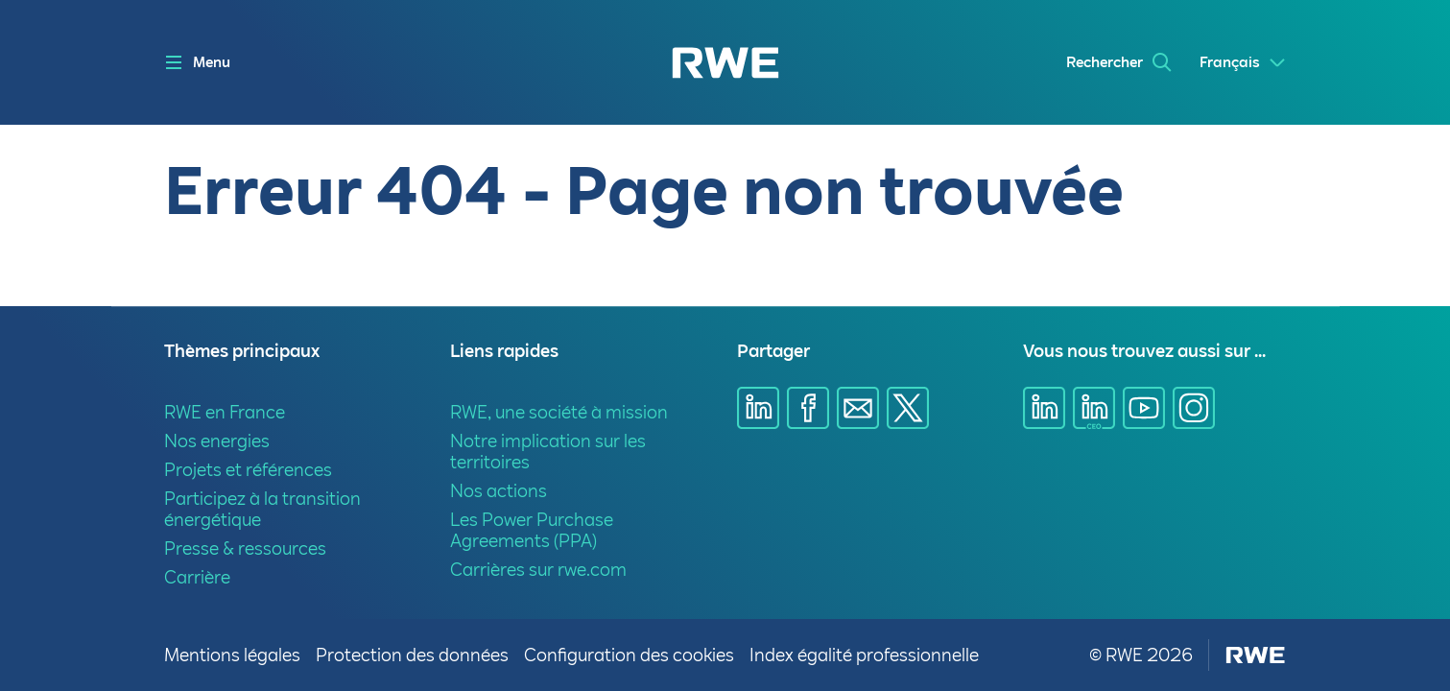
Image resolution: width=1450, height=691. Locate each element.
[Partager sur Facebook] (808, 408)
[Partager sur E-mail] (858, 408)
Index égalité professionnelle (864, 655)
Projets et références (248, 470)
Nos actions (498, 491)
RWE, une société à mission (559, 412)
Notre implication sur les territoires (548, 451)
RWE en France (224, 412)
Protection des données (412, 655)
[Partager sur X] (908, 408)
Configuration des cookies (629, 655)
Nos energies (217, 441)
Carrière (197, 577)
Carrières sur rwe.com (538, 570)
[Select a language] (1243, 63)
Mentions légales (232, 655)
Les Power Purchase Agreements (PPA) (531, 530)
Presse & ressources (245, 548)
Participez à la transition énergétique (262, 509)
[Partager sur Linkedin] (758, 408)
